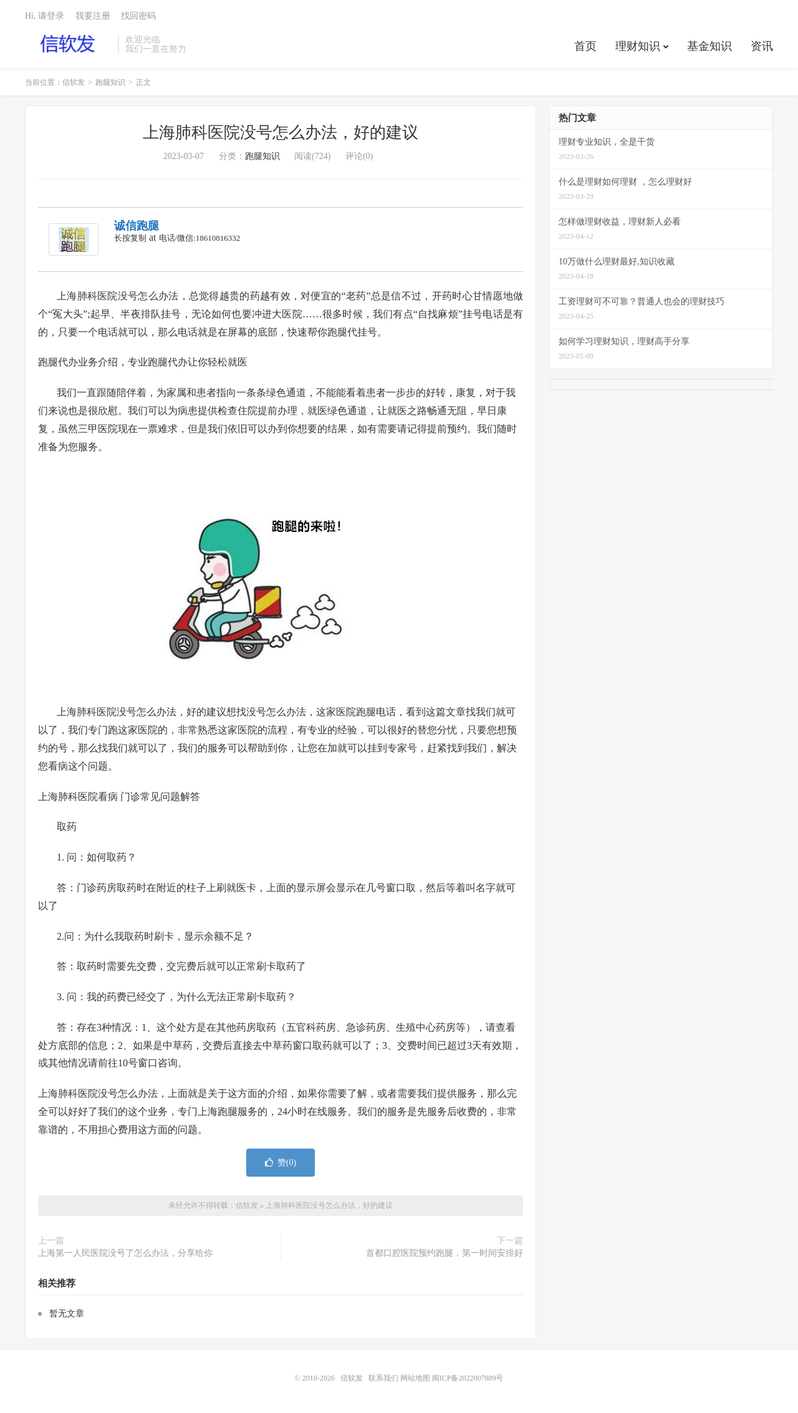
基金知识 (709, 46)
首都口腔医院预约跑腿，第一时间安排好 (444, 1253)
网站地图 (415, 1378)
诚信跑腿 (136, 225)
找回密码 (138, 16)
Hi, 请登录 (44, 16)
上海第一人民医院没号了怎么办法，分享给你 (125, 1253)
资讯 (762, 46)
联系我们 (384, 1378)
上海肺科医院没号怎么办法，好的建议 (280, 132)
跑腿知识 (110, 82)
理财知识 (637, 46)
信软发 (68, 44)
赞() (280, 1162)
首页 (585, 46)
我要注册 (92, 16)
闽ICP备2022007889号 (468, 1378)
